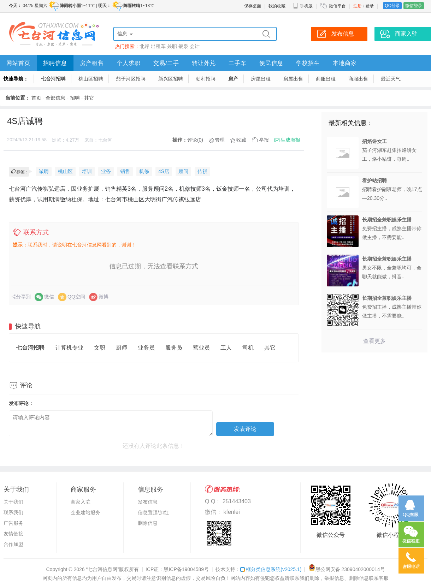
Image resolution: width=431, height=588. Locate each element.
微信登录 (413, 5)
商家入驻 (80, 502)
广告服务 (13, 523)
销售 (125, 171)
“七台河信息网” (102, 569)
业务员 (146, 348)
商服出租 (326, 79)
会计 (195, 46)
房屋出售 (293, 79)
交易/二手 (166, 63)
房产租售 (92, 63)
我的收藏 (276, 6)
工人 (226, 348)
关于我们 (13, 502)
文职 (99, 348)
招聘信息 (55, 63)
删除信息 (148, 523)
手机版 (303, 6)
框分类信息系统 (270, 569)
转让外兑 (204, 63)
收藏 (241, 140)
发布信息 (148, 502)
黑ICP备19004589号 (186, 569)
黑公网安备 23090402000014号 (346, 569)
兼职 (172, 46)
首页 (36, 98)
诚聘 (44, 171)
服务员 (173, 348)
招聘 (75, 98)
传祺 (202, 171)
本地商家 (345, 63)
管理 (220, 140)
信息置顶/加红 (153, 512)
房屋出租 (261, 79)
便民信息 (271, 63)
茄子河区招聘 (131, 79)
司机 (248, 348)
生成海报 (290, 140)
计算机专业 (69, 348)
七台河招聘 (53, 79)
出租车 (158, 46)
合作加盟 (13, 544)
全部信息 (55, 98)
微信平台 (337, 6)
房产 (233, 79)
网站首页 (18, 63)
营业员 (201, 348)
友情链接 (13, 533)
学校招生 (308, 63)
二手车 (238, 63)
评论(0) (195, 140)
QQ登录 (392, 5)
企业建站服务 (85, 512)
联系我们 (13, 512)
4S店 (163, 171)
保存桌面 (252, 6)
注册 (357, 6)
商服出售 (358, 79)
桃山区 (65, 171)
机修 (144, 171)
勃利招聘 (206, 79)
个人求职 (129, 63)
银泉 (183, 46)
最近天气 (391, 79)
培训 (87, 171)
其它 (89, 98)
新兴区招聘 (170, 79)
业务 (106, 171)
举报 (264, 140)
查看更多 (374, 341)
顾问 (183, 171)
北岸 (144, 46)
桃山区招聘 (90, 79)
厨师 (121, 348)
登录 (369, 6)
